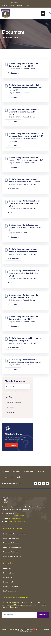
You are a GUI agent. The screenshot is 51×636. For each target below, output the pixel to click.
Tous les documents (13, 387)
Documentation (9, 577)
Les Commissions (9, 591)
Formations (10, 407)
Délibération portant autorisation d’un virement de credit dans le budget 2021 (25, 203)
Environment (8, 582)
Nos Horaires (9, 513)
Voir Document (13, 73)
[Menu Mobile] (43, 13)
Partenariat (10, 412)
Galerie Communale (10, 586)
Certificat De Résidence (12, 547)
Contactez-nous (8, 477)
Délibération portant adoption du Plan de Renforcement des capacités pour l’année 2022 (25, 87)
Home (4, 37)
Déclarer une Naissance (12, 556)
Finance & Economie (13, 402)
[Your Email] (19, 615)
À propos (5, 472)
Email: (17, 522)
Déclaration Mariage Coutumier (14, 534)
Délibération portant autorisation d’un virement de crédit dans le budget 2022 (25, 273)
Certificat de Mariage (11, 543)
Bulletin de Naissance (11, 538)
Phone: (12, 518)
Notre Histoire (8, 573)
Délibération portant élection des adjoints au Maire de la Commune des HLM (25, 227)
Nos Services (16, 472)
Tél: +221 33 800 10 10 (10, 2)
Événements (28, 472)
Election (9, 397)
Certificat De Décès (10, 552)
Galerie (19, 477)
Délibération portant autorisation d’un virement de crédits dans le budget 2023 (25, 112)
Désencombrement (13, 392)
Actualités (40, 472)
